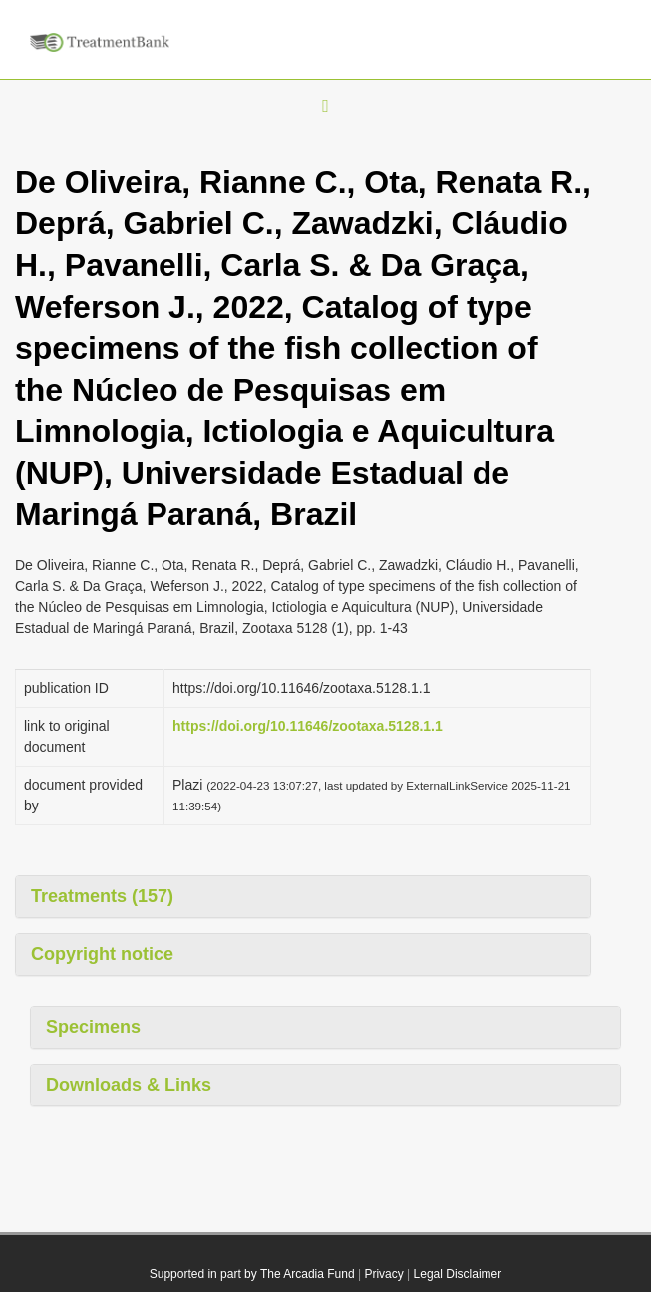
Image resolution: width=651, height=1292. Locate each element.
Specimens (93, 1027)
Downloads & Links (128, 1085)
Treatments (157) (102, 896)
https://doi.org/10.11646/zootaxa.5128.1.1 (307, 726)
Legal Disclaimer (458, 1274)
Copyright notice (102, 954)
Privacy (383, 1274)
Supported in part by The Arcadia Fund (252, 1274)
